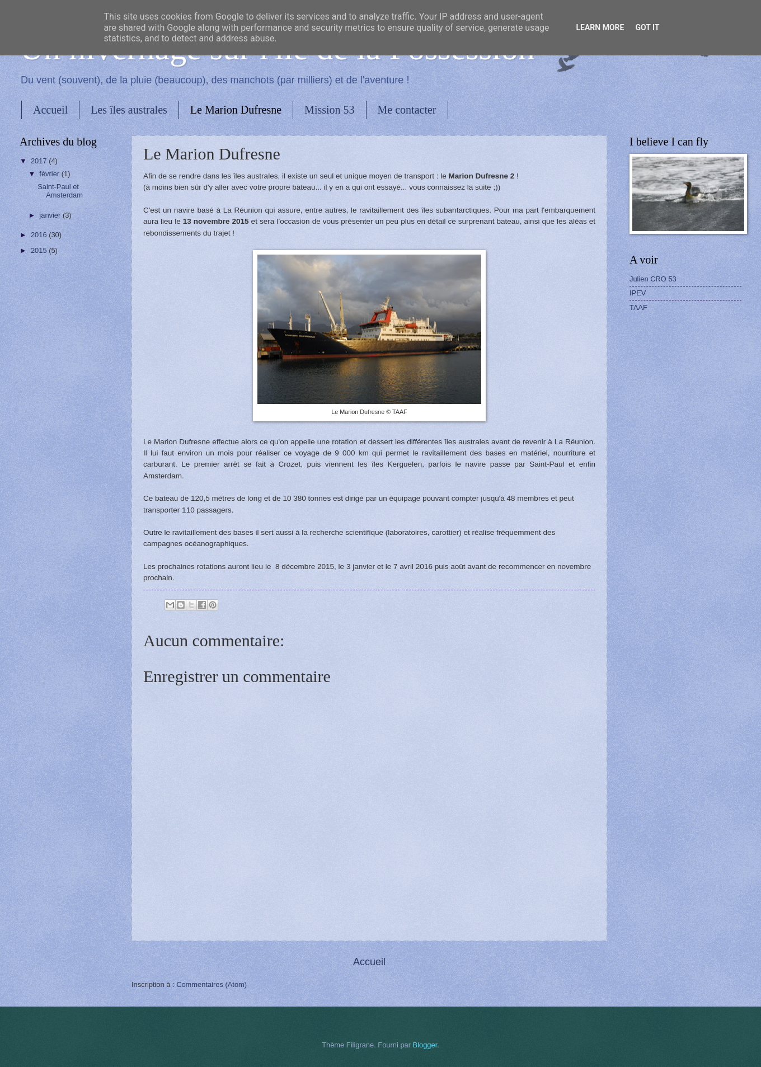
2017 (40, 161)
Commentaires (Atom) (211, 984)
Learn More (600, 27)
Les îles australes (129, 110)
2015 (40, 250)
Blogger (425, 1045)
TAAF (638, 307)
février (50, 174)
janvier (51, 215)
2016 (40, 235)
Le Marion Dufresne (235, 110)
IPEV (638, 293)
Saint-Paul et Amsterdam (60, 190)
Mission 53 (329, 110)
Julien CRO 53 (653, 279)
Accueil (50, 110)
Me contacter (407, 110)
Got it (647, 27)
